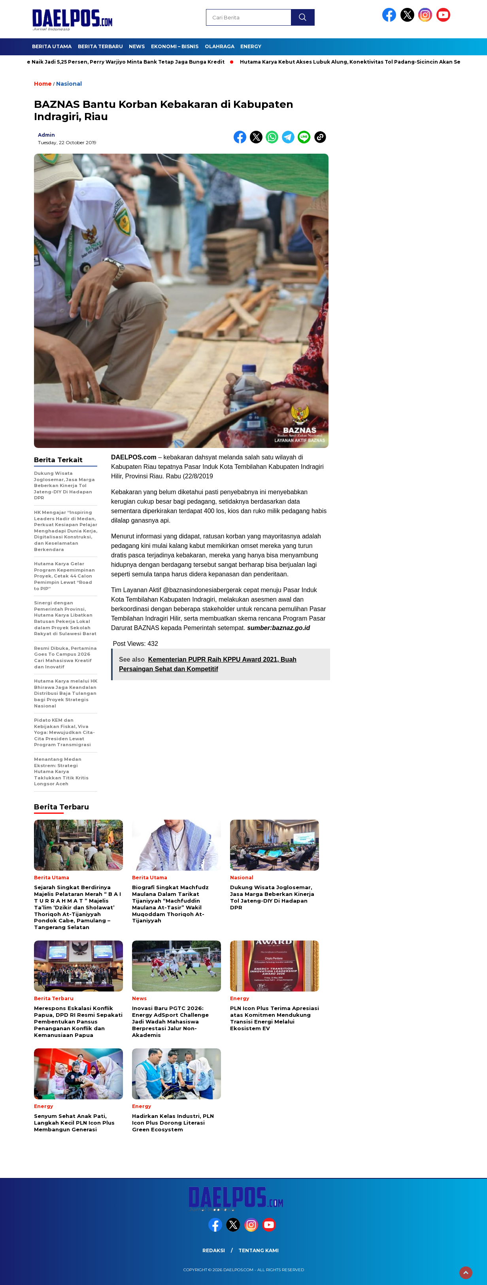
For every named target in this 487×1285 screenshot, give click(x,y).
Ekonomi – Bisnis (174, 46)
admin (46, 135)
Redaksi (213, 1250)
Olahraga (219, 46)
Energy (250, 46)
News (137, 46)
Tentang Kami (258, 1250)
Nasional (69, 83)
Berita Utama (52, 46)
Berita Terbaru (100, 46)
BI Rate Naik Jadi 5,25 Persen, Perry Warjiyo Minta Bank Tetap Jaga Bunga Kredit (120, 62)
